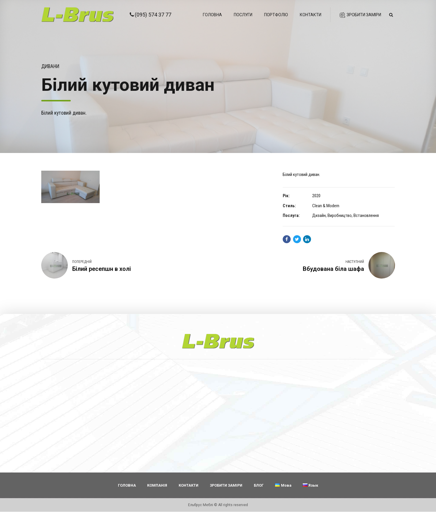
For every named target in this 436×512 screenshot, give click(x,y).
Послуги (243, 14)
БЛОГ (259, 485)
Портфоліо (276, 14)
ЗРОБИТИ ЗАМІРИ (226, 485)
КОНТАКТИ (188, 485)
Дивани (50, 66)
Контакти (310, 14)
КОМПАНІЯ (157, 485)
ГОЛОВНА (127, 485)
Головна (212, 14)
